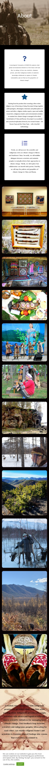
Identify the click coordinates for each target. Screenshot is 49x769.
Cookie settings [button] (9, 764)
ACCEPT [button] (20, 764)
